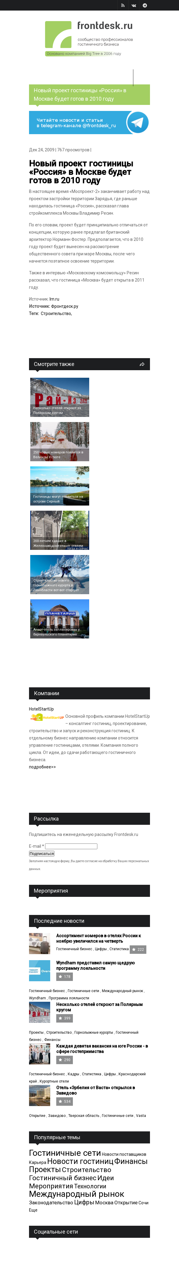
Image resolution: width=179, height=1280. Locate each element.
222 (138, 949)
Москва (104, 1203)
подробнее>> (42, 767)
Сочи (143, 1202)
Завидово (57, 1116)
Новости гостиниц (80, 1161)
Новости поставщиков (124, 1154)
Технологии (90, 1186)
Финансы (52, 1040)
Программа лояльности (69, 998)
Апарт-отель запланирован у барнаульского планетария (56, 632)
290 (64, 1060)
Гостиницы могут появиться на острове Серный (58, 499)
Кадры (73, 1074)
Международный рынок (122, 991)
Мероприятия (51, 1186)
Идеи (105, 1178)
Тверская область (83, 1116)
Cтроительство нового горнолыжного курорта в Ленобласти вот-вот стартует (56, 585)
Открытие (37, 1116)
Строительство (56, 313)
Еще (33, 1210)
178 (64, 977)
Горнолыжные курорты (93, 1032)
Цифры (101, 949)
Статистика (119, 949)
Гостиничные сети (83, 991)
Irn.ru (54, 299)
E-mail (36, 846)
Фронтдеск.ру (64, 306)
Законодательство (51, 1203)
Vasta (141, 1116)
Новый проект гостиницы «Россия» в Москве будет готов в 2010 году (81, 172)
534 (64, 1101)
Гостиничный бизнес (74, 949)
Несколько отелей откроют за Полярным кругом (57, 410)
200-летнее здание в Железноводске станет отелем (58, 543)
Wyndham (37, 998)
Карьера (37, 1162)
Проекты (36, 1032)
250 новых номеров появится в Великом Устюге (58, 454)
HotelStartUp (41, 709)
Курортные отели (54, 1081)
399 (64, 1018)
